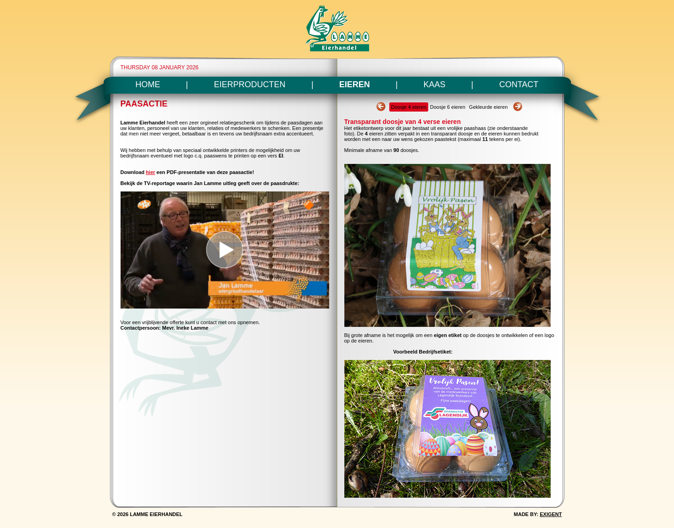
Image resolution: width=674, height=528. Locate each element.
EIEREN (354, 84)
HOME (147, 84)
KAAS (435, 84)
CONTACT (519, 84)
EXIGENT (551, 514)
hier (150, 172)
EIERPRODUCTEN (250, 84)
